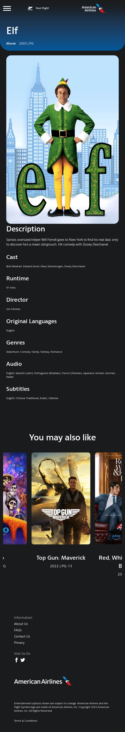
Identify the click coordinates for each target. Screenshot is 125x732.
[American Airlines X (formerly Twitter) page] (22, 660)
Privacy (19, 643)
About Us (21, 624)
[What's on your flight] (38, 8)
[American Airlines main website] (43, 681)
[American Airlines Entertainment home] (94, 8)
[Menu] (7, 8)
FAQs (18, 630)
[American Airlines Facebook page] (16, 660)
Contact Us (22, 636)
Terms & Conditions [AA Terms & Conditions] (25, 720)
